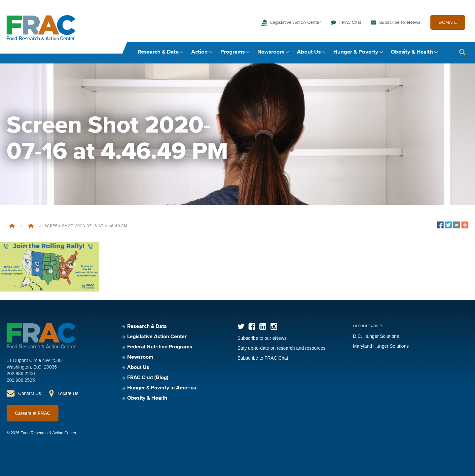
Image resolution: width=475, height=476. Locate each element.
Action (199, 52)
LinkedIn (262, 326)
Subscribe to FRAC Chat (263, 358)
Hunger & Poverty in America (161, 388)
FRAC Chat (350, 22)
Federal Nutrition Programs (159, 347)
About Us (309, 52)
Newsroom (270, 52)
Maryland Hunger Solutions (381, 346)
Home (12, 226)
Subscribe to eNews (399, 22)
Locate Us (67, 393)
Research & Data (158, 52)
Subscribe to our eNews (262, 338)
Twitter (241, 326)
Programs (232, 52)
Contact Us (29, 393)
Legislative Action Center (295, 22)
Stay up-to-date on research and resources (281, 348)
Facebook (251, 326)
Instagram (273, 326)
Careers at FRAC (32, 413)
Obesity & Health (412, 52)
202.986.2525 (21, 380)
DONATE (448, 22)
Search (462, 52)
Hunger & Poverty (355, 52)
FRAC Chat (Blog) (147, 377)
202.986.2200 (21, 373)
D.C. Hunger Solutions (376, 336)
